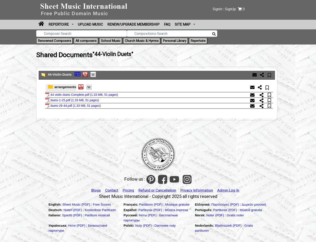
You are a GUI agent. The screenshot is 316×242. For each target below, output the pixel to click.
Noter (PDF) (215, 215)
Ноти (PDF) (76, 225)
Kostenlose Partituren (100, 210)
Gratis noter (235, 215)
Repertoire (59, 24)
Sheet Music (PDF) (76, 204)
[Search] (214, 34)
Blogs (96, 190)
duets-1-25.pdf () (72, 100)
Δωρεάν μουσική (254, 204)
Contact (111, 190)
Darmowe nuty (165, 225)
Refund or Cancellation (157, 190)
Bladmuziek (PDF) (228, 225)
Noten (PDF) (73, 210)
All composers (86, 41)
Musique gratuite (177, 204)
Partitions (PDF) (151, 204)
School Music (110, 41)
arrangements (65, 87)
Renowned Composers (54, 41)
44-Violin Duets (60, 74)
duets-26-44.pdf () (73, 106)
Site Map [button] (183, 24)
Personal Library (174, 41)
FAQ (167, 24)
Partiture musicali (97, 215)
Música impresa (176, 210)
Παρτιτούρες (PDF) (225, 204)
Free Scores (102, 204)
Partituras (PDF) (150, 210)
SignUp (230, 9)
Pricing (128, 190)
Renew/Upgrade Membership (133, 24)
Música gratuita (251, 210)
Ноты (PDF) (148, 215)
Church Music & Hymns (142, 41)
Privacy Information (196, 190)
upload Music (90, 24)
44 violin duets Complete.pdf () (81, 95)
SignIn (217, 9)
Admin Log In (228, 190)
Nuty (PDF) (143, 225)
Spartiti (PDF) (72, 215)
